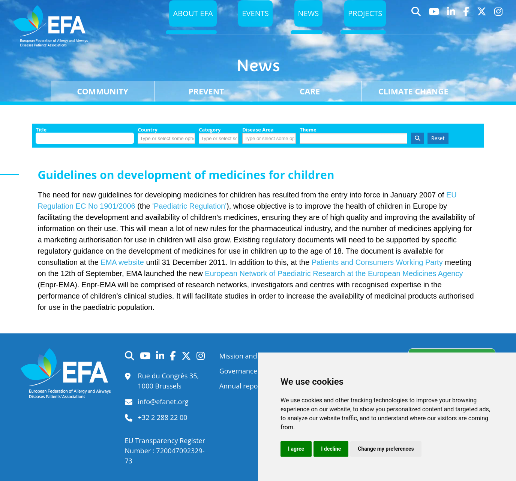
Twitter (481, 24)
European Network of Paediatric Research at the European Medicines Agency (334, 273)
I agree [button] (296, 449)
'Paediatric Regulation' (189, 206)
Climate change (413, 91)
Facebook (466, 24)
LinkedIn (451, 24)
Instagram (498, 24)
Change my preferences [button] (386, 449)
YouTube (434, 24)
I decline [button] (331, 449)
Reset (438, 138)
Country (147, 129)
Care (310, 91)
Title (41, 129)
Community (102, 91)
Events (251, 24)
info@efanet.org (163, 401)
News (306, 24)
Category (209, 129)
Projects (364, 24)
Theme (308, 129)
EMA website (122, 262)
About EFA (187, 24)
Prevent (206, 91)
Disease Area (258, 129)
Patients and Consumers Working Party (377, 262)
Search (416, 24)
